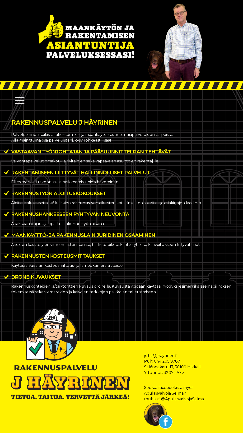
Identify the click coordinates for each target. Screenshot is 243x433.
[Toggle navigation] (19, 100)
